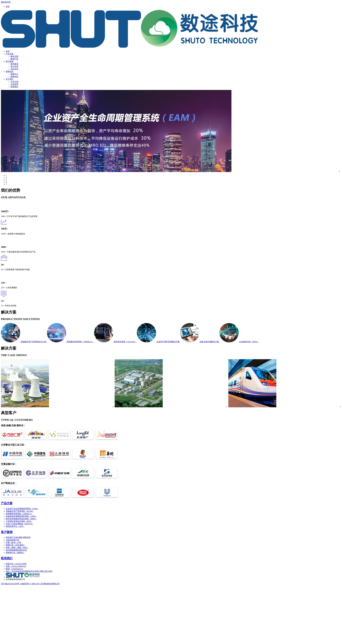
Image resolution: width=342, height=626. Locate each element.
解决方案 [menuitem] (14, 56)
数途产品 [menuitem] (14, 59)
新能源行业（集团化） (15, 553)
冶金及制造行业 (12, 540)
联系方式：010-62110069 (16, 564)
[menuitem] (8, 7)
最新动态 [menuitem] (14, 77)
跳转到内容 (6, 2)
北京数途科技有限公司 (15, 579)
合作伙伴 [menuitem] (14, 69)
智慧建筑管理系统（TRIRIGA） (19, 514)
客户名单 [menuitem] (14, 66)
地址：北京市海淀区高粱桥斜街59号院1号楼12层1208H (29, 571)
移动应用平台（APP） (15, 526)
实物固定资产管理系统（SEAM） (20, 511)
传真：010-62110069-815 (16, 566)
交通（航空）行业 (13, 542)
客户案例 (6, 532)
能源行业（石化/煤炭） (15, 545)
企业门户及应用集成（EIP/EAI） (19, 524)
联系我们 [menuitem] (14, 87)
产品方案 (6, 503)
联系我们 (6, 558)
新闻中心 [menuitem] (14, 74)
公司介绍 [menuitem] (14, 82)
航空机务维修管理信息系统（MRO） (21, 519)
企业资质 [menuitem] (14, 84)
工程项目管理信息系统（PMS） (19, 521)
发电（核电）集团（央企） (17, 547)
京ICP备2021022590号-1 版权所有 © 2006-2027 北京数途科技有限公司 (30, 584)
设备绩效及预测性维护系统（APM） (21, 516)
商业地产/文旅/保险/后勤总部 (18, 537)
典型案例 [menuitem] (14, 64)
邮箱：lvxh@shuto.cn (14, 569)
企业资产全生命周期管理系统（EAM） (22, 509)
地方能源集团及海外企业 (16, 550)
